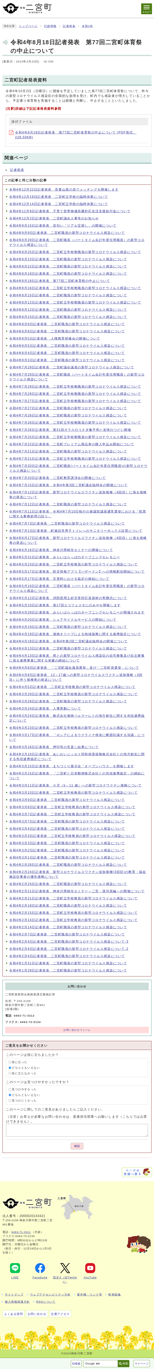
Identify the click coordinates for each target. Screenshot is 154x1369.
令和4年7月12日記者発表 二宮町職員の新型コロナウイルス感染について (68, 504)
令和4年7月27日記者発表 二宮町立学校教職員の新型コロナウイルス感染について (75, 401)
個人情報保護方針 (17, 1301)
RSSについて (46, 1301)
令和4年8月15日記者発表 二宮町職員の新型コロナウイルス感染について (68, 295)
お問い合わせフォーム (77, 1030)
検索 (125, 1363)
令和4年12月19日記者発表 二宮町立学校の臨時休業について (58, 196)
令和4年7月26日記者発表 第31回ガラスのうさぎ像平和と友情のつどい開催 (70, 430)
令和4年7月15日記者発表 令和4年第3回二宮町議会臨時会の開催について (68, 485)
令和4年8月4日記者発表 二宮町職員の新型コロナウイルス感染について (67, 353)
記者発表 (69, 26)
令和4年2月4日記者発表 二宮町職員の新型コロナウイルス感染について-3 (69, 941)
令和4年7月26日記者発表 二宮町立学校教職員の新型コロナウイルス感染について (75, 422)
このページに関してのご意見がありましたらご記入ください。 (55, 1109)
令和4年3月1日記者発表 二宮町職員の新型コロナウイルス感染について (67, 857)
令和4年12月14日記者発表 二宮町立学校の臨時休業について (58, 204)
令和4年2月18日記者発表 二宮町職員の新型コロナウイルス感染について (68, 905)
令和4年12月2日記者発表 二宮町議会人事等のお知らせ (54, 218)
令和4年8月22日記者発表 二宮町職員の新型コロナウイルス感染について (68, 266)
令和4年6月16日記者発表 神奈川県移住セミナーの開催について (61, 550)
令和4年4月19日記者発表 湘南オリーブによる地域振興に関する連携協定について (75, 634)
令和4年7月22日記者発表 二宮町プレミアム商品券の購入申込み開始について (71, 444)
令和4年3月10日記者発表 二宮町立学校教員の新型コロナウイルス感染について (73, 792)
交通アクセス (60, 1314)
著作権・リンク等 (89, 1294)
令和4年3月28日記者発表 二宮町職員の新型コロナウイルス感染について (68, 701)
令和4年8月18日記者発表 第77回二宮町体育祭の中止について (59, 281)
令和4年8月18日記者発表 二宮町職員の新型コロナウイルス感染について (68, 273)
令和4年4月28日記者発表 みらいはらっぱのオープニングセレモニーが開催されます (77, 612)
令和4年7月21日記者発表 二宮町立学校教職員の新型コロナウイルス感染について (75, 458)
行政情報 (50, 26)
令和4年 (87, 26)
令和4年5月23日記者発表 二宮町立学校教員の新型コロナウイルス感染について (73, 564)
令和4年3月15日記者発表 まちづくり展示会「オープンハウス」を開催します (71, 766)
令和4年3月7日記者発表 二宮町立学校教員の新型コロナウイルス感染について (72, 814)
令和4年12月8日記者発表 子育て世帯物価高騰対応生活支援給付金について (70, 211)
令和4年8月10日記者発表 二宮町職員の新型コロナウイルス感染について (68, 317)
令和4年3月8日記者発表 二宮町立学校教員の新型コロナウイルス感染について (72, 807)
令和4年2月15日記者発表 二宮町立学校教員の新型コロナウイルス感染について (73, 912)
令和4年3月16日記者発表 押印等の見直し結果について (54, 747)
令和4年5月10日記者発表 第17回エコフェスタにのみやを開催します (65, 605)
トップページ (28, 26)
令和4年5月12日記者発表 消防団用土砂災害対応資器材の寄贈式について (68, 598)
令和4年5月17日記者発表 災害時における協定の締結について (59, 578)
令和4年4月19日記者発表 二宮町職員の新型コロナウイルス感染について (68, 627)
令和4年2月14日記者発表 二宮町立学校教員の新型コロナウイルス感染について (73, 920)
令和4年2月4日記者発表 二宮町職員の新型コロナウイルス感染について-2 (69, 949)
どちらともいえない (26, 1067)
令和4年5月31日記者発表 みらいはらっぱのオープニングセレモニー (64, 557)
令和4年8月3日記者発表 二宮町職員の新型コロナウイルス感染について (67, 360)
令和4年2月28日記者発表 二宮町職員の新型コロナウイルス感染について (68, 864)
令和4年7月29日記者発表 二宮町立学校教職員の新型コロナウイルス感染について (75, 386)
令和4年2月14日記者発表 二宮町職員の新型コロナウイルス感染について (68, 927)
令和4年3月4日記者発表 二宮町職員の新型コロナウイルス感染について (67, 828)
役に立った (19, 1062)
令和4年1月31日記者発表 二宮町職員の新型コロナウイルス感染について (68, 963)
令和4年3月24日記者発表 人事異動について (45, 708)
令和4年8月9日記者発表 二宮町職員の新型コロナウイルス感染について (67, 324)
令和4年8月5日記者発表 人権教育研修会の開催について (54, 338)
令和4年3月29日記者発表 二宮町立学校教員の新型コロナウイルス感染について (73, 694)
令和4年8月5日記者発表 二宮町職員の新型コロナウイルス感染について (67, 345)
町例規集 (114, 1294)
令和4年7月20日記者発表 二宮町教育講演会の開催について (57, 478)
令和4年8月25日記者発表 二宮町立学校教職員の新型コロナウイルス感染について (75, 252)
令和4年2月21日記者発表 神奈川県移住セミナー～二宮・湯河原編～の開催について (77, 891)
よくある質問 (13, 1314)
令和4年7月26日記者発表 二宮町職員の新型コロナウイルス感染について (68, 415)
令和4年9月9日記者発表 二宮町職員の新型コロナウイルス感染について (67, 232)
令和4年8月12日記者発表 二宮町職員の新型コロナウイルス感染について (68, 309)
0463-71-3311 (21, 1232)
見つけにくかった (24, 1100)
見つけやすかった (24, 1089)
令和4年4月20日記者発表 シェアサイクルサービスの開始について (63, 619)
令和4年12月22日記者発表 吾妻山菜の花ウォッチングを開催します (64, 189)
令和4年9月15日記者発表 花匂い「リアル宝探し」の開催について (63, 225)
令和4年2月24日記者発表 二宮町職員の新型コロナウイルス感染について (68, 884)
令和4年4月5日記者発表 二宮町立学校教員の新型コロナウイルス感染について (72, 687)
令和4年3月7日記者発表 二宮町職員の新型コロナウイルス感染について (67, 821)
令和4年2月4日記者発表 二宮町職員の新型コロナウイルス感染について (67, 956)
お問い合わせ (37, 1314)
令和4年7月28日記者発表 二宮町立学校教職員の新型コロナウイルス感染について (75, 393)
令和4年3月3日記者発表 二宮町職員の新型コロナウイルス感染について (67, 843)
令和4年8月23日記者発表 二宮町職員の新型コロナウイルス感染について (68, 259)
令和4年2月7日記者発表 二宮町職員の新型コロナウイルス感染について (67, 934)
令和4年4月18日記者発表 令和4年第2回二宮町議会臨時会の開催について (68, 641)
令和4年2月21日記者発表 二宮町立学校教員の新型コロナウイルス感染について (73, 898)
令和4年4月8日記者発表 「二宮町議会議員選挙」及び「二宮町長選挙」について (74, 667)
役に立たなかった (24, 1073)
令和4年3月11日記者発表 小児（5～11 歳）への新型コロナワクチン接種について (75, 785)
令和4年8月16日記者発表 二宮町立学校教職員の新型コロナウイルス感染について (75, 288)
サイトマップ (14, 1294)
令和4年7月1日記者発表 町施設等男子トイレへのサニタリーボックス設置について (76, 530)
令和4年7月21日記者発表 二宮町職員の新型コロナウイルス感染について (68, 451)
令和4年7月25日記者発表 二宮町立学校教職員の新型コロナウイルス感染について (75, 437)
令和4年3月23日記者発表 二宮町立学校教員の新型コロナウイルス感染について (73, 727)
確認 (77, 1146)
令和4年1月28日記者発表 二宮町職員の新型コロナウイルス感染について (68, 970)
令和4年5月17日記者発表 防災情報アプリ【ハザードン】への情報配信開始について (77, 571)
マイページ (142, 1363)
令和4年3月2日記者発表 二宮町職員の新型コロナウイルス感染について (67, 850)
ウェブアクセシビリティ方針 (50, 1294)
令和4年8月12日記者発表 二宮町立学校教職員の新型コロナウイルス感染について (75, 302)
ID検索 (76, 1363)
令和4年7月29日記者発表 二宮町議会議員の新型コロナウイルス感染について (71, 367)
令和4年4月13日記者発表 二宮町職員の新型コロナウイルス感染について (68, 648)
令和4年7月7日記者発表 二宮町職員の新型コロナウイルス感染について (67, 523)
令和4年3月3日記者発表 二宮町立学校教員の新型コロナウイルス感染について (72, 836)
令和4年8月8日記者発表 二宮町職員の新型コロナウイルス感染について (67, 331)
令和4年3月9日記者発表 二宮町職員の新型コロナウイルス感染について (67, 800)
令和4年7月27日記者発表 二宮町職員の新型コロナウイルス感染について (68, 408)
